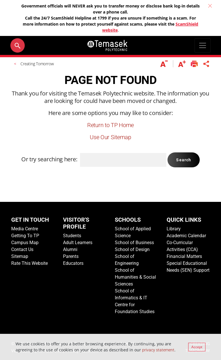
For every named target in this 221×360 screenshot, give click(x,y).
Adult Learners (77, 242)
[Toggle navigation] (203, 45)
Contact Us (22, 249)
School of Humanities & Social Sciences (135, 277)
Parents (71, 256)
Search (183, 160)
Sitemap (19, 256)
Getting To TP (25, 235)
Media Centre (24, 228)
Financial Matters (184, 256)
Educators (73, 263)
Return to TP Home (110, 125)
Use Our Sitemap (110, 137)
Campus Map (25, 242)
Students (72, 235)
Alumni (70, 249)
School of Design (132, 249)
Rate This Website (29, 263)
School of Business (134, 242)
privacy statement (158, 350)
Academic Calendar (186, 235)
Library (174, 228)
